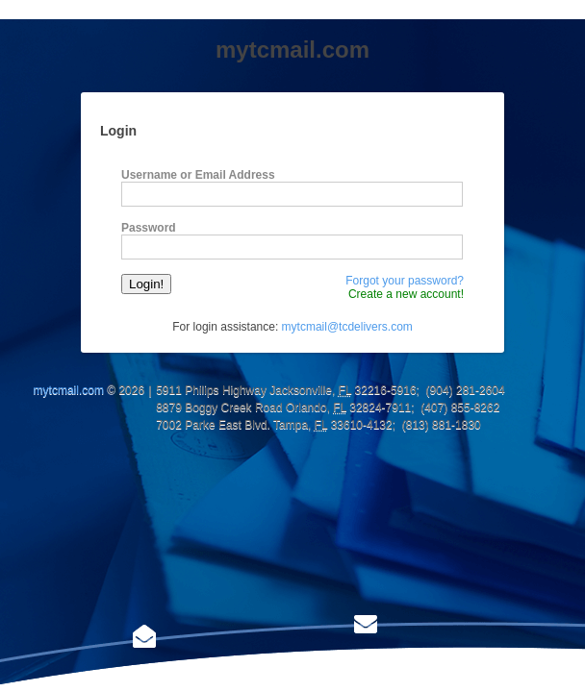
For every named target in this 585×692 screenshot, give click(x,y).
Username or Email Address (198, 175)
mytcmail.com (69, 390)
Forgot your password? (404, 280)
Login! (146, 284)
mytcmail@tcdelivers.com (347, 327)
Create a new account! (406, 294)
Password (148, 228)
